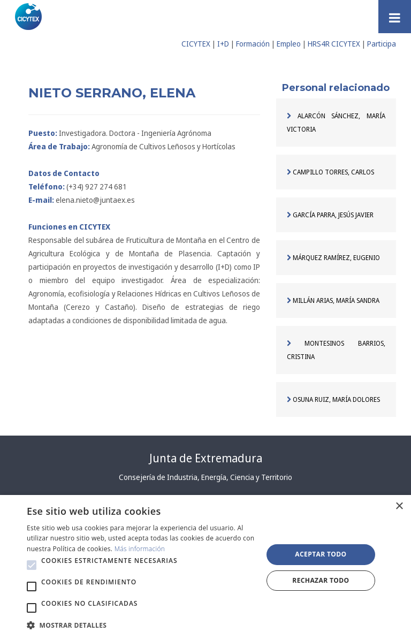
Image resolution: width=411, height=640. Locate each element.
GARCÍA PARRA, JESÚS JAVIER (330, 214)
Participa (381, 44)
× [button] (399, 506)
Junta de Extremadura (205, 458)
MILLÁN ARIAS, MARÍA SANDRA (333, 300)
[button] (31, 565)
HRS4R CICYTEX (334, 44)
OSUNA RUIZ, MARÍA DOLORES (333, 399)
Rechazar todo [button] (320, 580)
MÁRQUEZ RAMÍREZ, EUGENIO (333, 257)
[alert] (205, 567)
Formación (253, 44)
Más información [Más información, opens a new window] (140, 548)
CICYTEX (195, 44)
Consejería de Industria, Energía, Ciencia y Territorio (205, 477)
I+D (223, 44)
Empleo (289, 44)
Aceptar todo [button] (320, 554)
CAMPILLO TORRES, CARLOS (330, 172)
